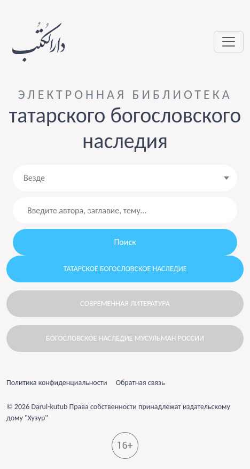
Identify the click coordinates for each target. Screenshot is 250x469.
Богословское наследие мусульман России (125, 338)
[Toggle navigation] (229, 41)
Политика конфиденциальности (56, 382)
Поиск (125, 242)
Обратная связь (140, 382)
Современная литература (125, 303)
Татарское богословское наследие (125, 268)
